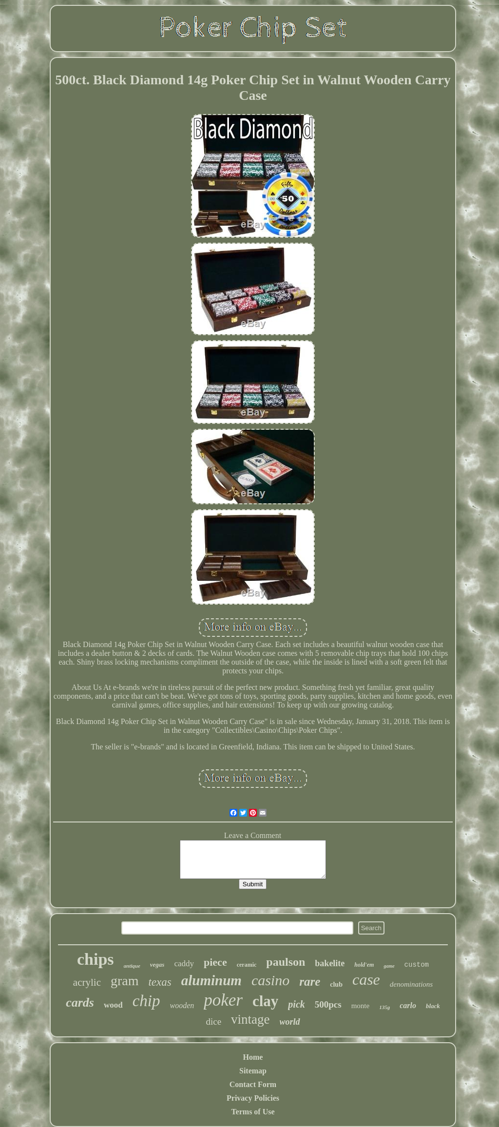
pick (296, 1004)
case (366, 979)
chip (146, 1001)
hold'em (364, 964)
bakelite (330, 963)
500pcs (328, 1004)
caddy (184, 963)
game (389, 966)
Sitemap (253, 1071)
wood (113, 1005)
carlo (408, 1005)
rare (309, 981)
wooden (182, 1005)
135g (384, 1007)
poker (223, 1000)
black (433, 1006)
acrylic (87, 982)
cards (80, 1002)
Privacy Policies (253, 1098)
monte (360, 1006)
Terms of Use (252, 1112)
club (336, 984)
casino (270, 980)
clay (265, 1001)
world (290, 1022)
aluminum (211, 980)
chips (95, 959)
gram (125, 980)
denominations (411, 984)
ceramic (247, 964)
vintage (250, 1019)
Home (253, 1057)
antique (132, 966)
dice (213, 1021)
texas (159, 982)
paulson (285, 961)
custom (416, 965)
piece (215, 962)
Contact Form (253, 1084)
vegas (157, 964)
